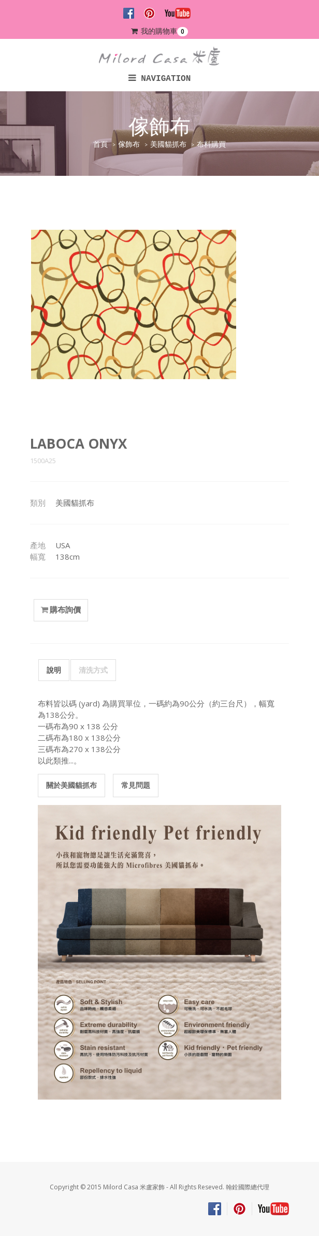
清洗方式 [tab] (93, 670)
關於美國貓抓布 (71, 785)
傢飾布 (129, 144)
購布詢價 (61, 610)
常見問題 (135, 785)
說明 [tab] (54, 670)
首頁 (100, 144)
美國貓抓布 (168, 144)
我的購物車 (159, 31)
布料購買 (211, 144)
